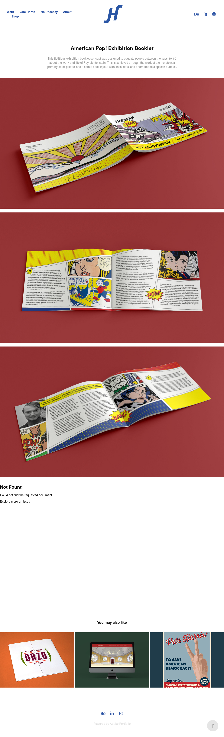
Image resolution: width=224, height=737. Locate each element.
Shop (15, 16)
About (67, 12)
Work (10, 12)
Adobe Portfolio (120, 724)
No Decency (49, 12)
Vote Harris (27, 12)
